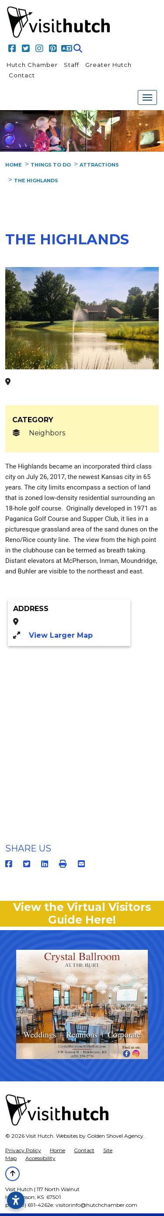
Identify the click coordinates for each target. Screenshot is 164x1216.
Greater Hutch (108, 64)
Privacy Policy (23, 1150)
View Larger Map (61, 635)
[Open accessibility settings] (15, 1200)
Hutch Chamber (32, 64)
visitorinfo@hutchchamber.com (96, 1205)
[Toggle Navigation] (147, 97)
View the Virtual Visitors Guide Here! (82, 913)
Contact (22, 75)
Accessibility (40, 1158)
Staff (71, 64)
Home (57, 1150)
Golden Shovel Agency (115, 1136)
